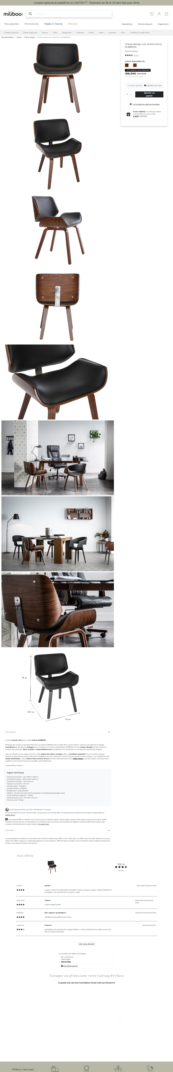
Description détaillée (131, 51)
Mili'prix (73, 23)
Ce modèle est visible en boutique (144, 104)
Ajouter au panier (149, 94)
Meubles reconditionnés (140, 33)
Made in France (53, 23)
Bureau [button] (45, 33)
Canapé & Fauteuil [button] (11, 33)
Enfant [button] (91, 33)
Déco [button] (123, 33)
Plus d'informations (69, 966)
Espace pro (163, 24)
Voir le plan (66, 962)
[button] (34, 1003)
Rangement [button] (66, 33)
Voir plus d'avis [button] (86, 944)
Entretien (10, 830)
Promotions (31, 23)
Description (10, 732)
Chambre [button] (80, 33)
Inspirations (127, 24)
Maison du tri (10, 815)
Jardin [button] (101, 33)
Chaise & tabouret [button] (30, 33)
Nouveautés (11, 23)
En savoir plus (44, 824)
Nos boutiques (145, 24)
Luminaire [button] (112, 33)
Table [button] (55, 33)
